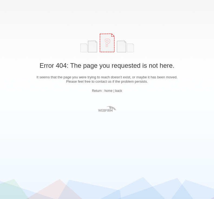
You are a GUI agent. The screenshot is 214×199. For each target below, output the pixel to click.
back (118, 91)
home (108, 91)
